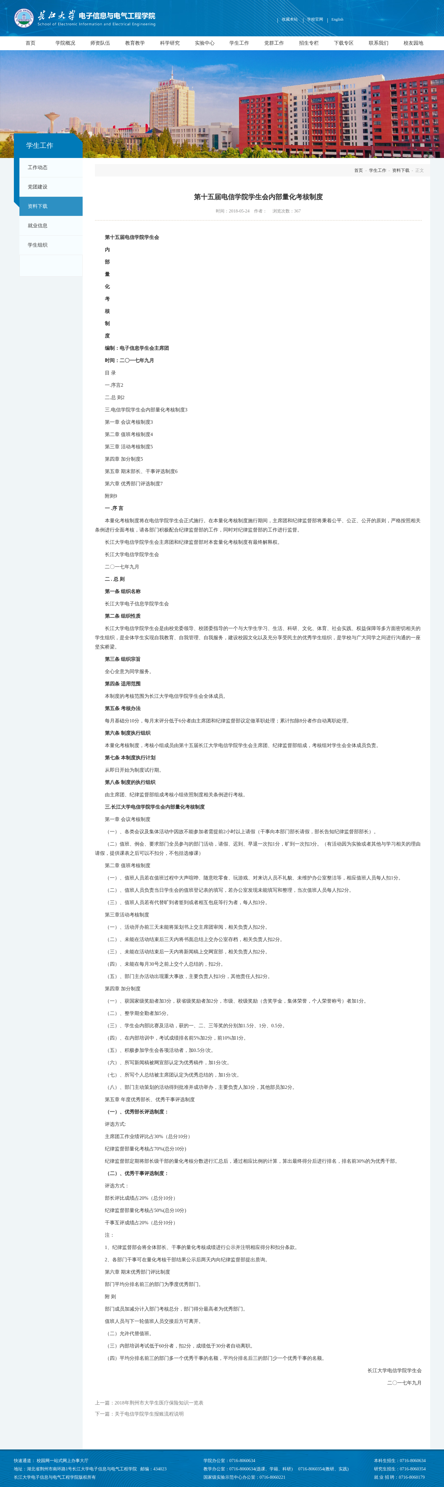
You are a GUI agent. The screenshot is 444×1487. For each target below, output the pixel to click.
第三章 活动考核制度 (127, 446)
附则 (110, 496)
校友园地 (413, 43)
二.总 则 (113, 397)
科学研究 (170, 43)
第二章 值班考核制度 (127, 434)
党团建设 (37, 187)
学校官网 (315, 19)
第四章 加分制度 (123, 459)
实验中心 (205, 43)
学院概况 (65, 43)
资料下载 (37, 206)
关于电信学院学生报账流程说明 (149, 1413)
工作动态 (37, 167)
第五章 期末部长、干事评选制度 (140, 471)
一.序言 (113, 385)
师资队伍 (100, 43)
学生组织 (37, 245)
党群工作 (274, 43)
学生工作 (239, 43)
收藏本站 (290, 19)
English (337, 19)
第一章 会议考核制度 (127, 422)
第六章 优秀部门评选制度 (132, 483)
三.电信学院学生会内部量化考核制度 (145, 409)
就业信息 (37, 225)
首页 (30, 43)
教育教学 (135, 43)
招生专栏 (309, 43)
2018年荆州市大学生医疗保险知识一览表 (159, 1402)
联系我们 (378, 43)
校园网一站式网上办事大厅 (62, 1460)
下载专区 (344, 43)
